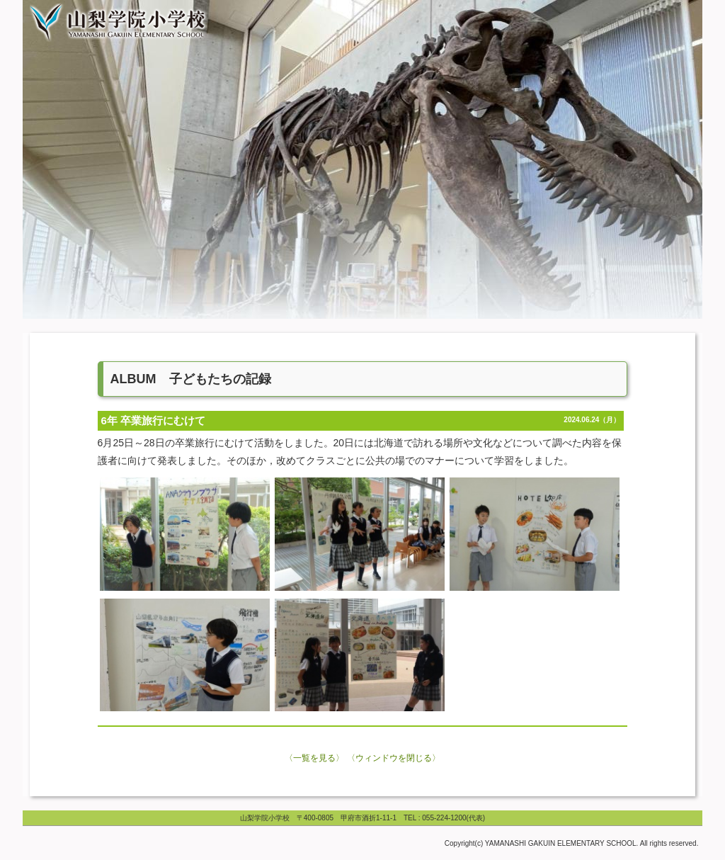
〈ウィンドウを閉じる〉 (393, 758)
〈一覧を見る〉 (314, 758)
